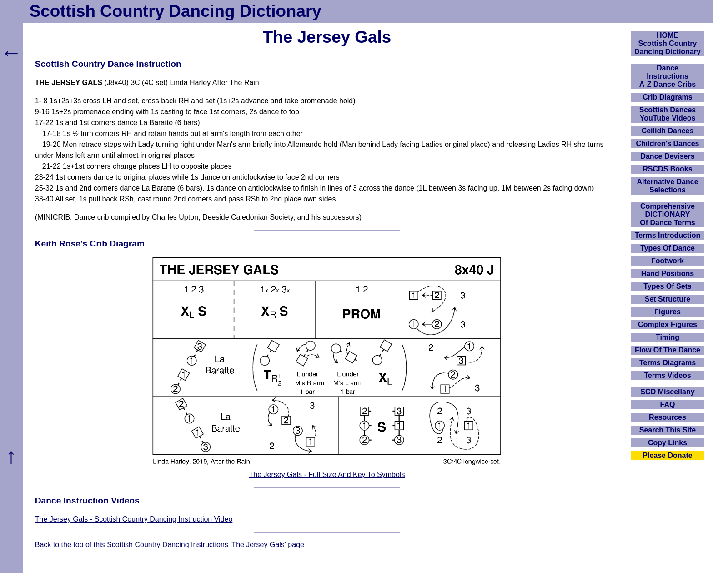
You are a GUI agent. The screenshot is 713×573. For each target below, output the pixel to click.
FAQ (667, 404)
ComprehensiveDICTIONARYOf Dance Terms (667, 214)
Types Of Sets (667, 286)
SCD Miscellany (667, 392)
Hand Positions (667, 273)
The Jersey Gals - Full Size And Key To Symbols (327, 474)
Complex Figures (667, 324)
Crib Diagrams (667, 97)
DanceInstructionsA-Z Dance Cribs (667, 76)
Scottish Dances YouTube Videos (667, 114)
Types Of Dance (667, 248)
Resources (667, 417)
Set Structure (667, 299)
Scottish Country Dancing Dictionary (175, 11)
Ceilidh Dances (668, 131)
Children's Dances (667, 143)
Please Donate (667, 455)
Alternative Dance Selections (667, 186)
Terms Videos (667, 375)
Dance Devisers (667, 156)
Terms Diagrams (667, 363)
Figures (667, 312)
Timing (667, 337)
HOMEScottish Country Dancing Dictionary (667, 43)
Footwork (667, 261)
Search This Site (667, 430)
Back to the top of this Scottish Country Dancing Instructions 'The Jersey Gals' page (169, 544)
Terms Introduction (668, 235)
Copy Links (667, 443)
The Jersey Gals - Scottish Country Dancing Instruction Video (134, 519)
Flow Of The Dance (667, 350)
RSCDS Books (667, 169)
